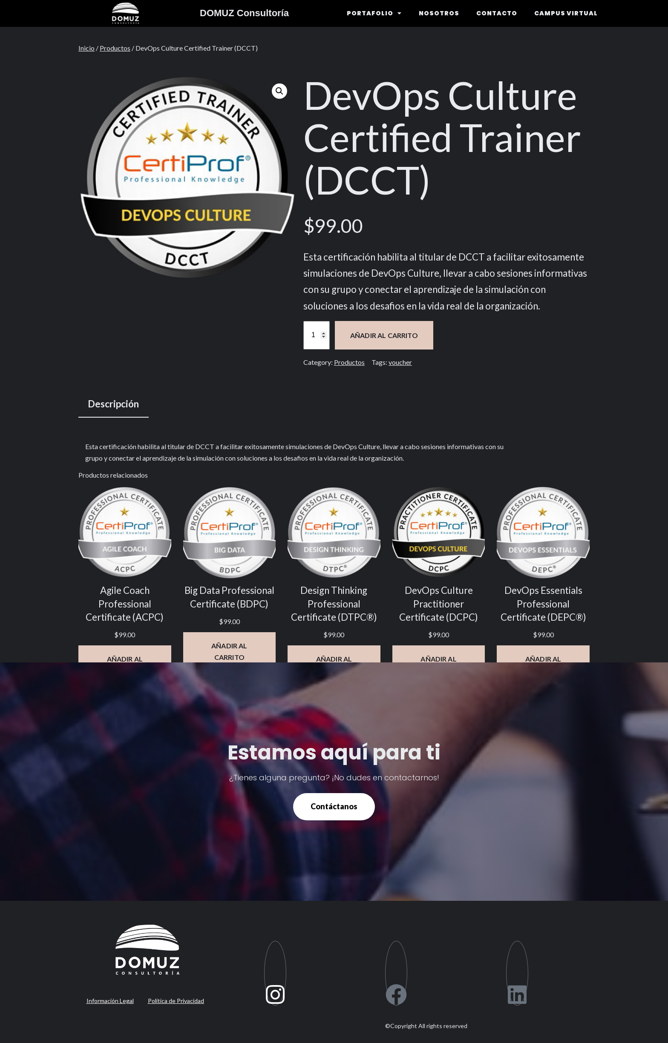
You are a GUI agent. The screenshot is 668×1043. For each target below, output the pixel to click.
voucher (400, 362)
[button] (279, 91)
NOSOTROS (439, 13)
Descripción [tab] (113, 404)
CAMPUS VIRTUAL (566, 13)
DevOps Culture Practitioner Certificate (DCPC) (438, 604)
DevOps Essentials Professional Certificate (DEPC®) (543, 604)
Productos (115, 48)
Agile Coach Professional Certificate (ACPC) (125, 604)
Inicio (86, 48)
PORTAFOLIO (374, 13)
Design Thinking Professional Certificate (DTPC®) (334, 604)
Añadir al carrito (384, 335)
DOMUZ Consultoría (244, 13)
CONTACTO (496, 13)
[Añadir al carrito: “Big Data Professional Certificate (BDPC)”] (229, 651)
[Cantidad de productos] (316, 335)
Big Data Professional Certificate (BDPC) (229, 597)
